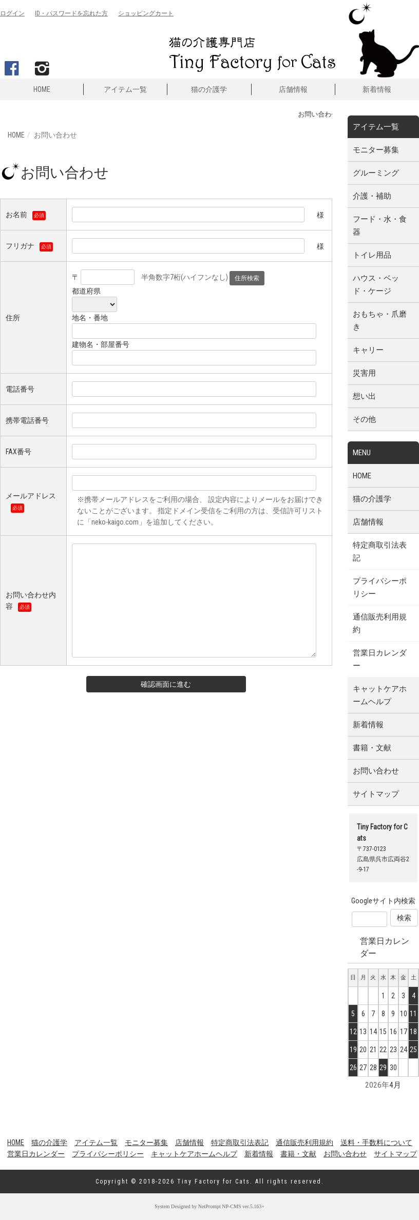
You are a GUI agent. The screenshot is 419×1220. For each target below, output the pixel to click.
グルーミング (376, 173)
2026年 (377, 1085)
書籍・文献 (372, 747)
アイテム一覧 (125, 89)
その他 (364, 419)
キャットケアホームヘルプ (380, 695)
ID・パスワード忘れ (71, 13)
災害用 (364, 373)
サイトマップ (376, 794)
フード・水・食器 (380, 226)
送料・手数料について (376, 1142)
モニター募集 (376, 149)
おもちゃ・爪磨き (380, 320)
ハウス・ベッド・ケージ (376, 285)
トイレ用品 (372, 255)
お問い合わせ (376, 771)
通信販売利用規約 (380, 623)
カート (146, 13)
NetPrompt (209, 1206)
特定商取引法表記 (380, 551)
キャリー (368, 350)
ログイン (12, 13)
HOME (41, 89)
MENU (362, 452)
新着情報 (377, 89)
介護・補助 (372, 196)
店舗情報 (293, 89)
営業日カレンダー (380, 659)
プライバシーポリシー (380, 587)
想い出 (364, 396)
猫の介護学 (209, 89)
